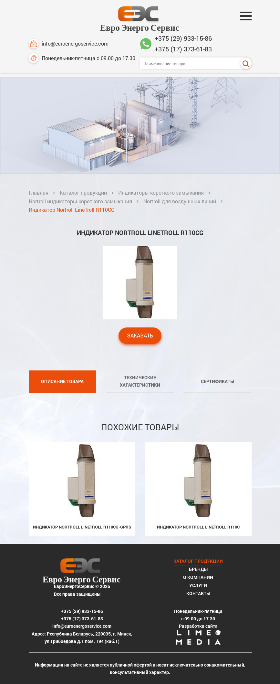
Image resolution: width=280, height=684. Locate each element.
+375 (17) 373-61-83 (183, 49)
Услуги (198, 585)
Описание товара (62, 381)
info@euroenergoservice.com (69, 43)
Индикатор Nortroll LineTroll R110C (198, 527)
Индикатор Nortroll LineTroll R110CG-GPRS (82, 527)
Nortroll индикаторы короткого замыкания (80, 201)
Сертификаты (217, 381)
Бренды (198, 569)
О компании (198, 577)
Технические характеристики (140, 381)
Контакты (198, 593)
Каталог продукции (83, 192)
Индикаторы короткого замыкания (161, 192)
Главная (38, 192)
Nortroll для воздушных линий (179, 201)
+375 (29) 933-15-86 (183, 38)
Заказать (140, 335)
